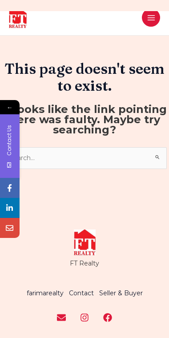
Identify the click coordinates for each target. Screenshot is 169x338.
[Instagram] (84, 317)
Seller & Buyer (121, 293)
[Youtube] (61, 317)
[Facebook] (107, 317)
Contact (81, 293)
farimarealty (45, 293)
